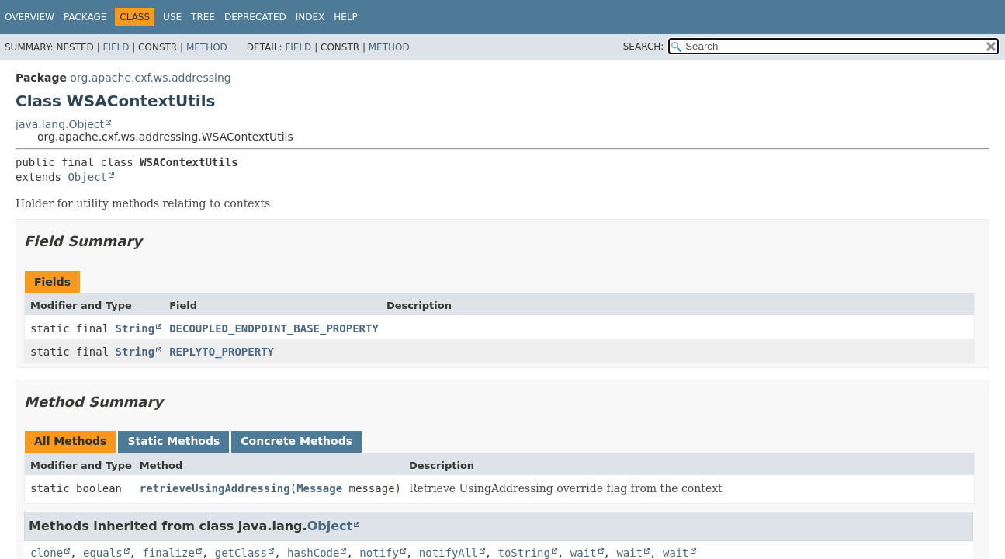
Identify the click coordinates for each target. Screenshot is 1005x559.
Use (172, 17)
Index (310, 17)
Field (115, 47)
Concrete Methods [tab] (296, 441)
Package (85, 17)
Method (206, 47)
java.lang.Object (60, 124)
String (135, 328)
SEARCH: (643, 46)
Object (87, 177)
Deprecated (255, 17)
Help (346, 17)
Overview (29, 17)
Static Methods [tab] (173, 441)
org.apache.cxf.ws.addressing (150, 77)
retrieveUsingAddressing (215, 488)
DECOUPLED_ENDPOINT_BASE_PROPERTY (274, 328)
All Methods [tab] (70, 441)
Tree (203, 17)
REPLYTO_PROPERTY (221, 351)
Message (319, 488)
